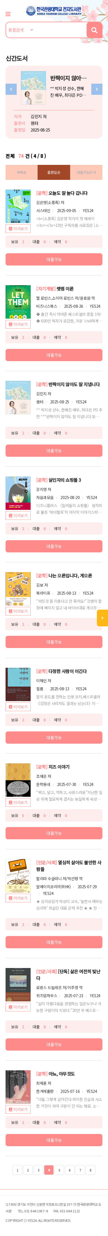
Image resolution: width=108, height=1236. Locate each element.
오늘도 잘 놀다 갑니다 (68, 193)
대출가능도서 (86, 172)
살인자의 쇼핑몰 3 (64, 479)
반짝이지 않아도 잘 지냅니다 (74, 384)
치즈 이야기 (59, 766)
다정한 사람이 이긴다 (67, 671)
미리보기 (20, 228)
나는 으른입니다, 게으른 (70, 575)
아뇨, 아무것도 (61, 1073)
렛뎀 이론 (65, 288)
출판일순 (53, 172)
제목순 (21, 172)
